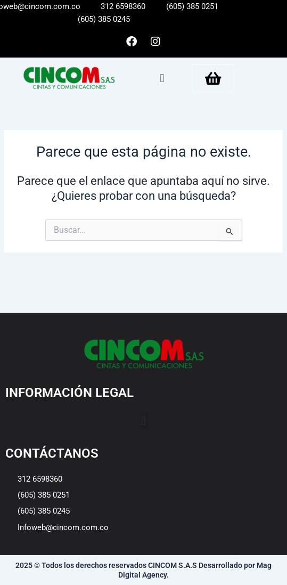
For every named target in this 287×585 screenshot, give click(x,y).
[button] (162, 78)
